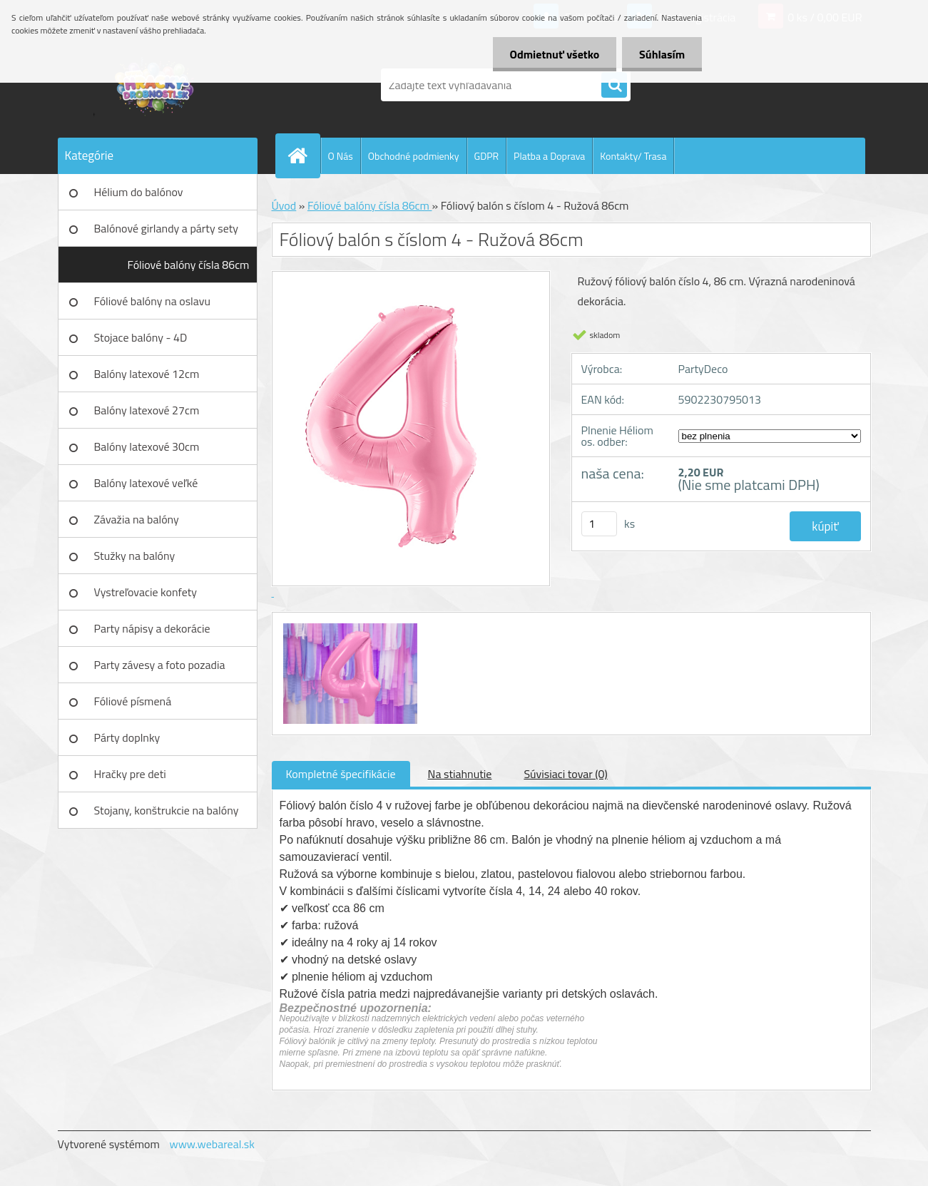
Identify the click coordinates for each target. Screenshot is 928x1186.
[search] (614, 85)
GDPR (486, 155)
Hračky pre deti (130, 773)
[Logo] (156, 85)
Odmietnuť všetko (552, 54)
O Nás (340, 155)
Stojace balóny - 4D (141, 337)
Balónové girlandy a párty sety (166, 228)
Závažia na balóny (136, 519)
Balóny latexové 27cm (147, 410)
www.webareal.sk (212, 1143)
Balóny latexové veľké (146, 482)
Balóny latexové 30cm (147, 446)
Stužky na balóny (134, 555)
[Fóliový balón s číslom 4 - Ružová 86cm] (348, 625)
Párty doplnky (127, 737)
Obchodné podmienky (413, 155)
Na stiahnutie (460, 773)
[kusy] (599, 523)
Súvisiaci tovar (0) (565, 773)
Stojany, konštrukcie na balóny (166, 810)
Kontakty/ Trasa (633, 155)
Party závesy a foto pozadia (159, 664)
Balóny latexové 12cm (147, 373)
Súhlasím (661, 54)
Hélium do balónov (138, 191)
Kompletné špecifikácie (341, 773)
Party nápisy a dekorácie (152, 628)
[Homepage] (303, 155)
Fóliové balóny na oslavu (152, 301)
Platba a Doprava (549, 155)
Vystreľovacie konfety (146, 591)
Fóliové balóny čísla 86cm (189, 264)
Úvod (284, 205)
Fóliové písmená (133, 701)
